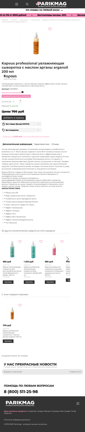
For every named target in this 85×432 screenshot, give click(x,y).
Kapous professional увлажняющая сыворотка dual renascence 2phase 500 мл (33, 271)
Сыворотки (35, 20)
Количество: (7, 102)
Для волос (24, 20)
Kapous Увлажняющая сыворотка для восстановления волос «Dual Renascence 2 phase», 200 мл (12, 271)
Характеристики (41, 144)
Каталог (14, 20)
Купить (8, 282)
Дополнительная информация (17, 144)
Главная (5, 20)
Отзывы (55, 144)
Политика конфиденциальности (17, 420)
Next (67, 259)
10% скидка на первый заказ (42, 10)
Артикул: (6, 89)
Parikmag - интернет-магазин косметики (30, 424)
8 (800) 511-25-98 (21, 391)
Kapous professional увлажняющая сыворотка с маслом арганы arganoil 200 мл (12, 334)
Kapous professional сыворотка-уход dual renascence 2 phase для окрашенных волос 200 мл (54, 271)
